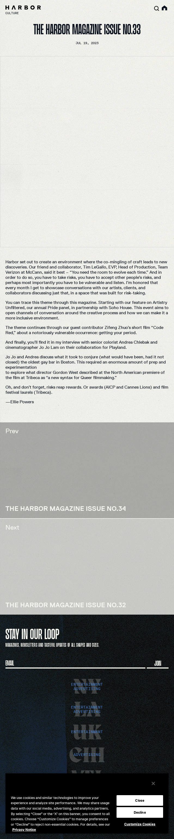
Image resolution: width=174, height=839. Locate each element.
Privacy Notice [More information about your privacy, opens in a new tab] (24, 830)
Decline (140, 812)
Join (157, 663)
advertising (87, 689)
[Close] (153, 783)
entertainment (87, 684)
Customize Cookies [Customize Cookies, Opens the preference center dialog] (139, 824)
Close (139, 800)
